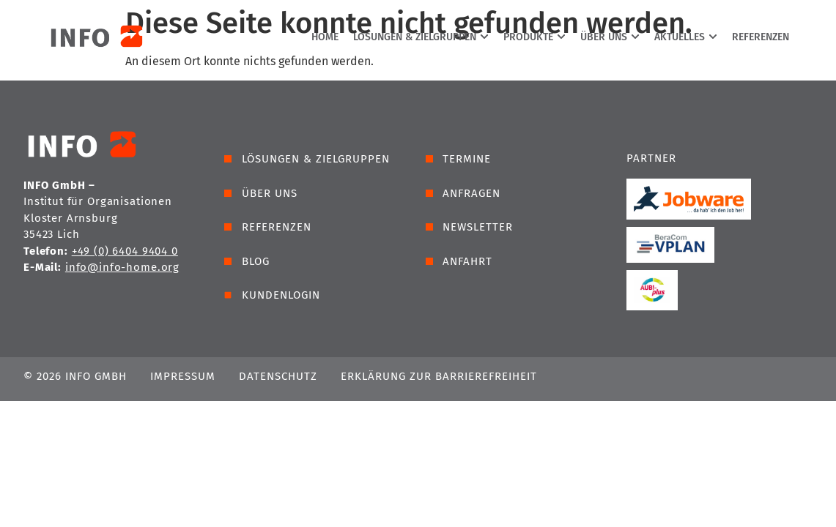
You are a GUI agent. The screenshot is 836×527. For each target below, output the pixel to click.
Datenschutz (278, 376)
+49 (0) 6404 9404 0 (125, 251)
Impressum (182, 376)
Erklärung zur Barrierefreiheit (439, 376)
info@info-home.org (122, 267)
